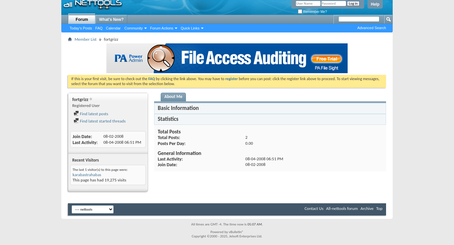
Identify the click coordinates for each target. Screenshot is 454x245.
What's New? (111, 19)
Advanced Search (371, 28)
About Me (173, 96)
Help (375, 4)
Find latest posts (91, 113)
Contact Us (314, 208)
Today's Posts (81, 28)
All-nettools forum (342, 208)
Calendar (113, 28)
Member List (85, 39)
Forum (82, 19)
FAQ (99, 28)
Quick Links (190, 28)
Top (379, 208)
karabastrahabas (87, 174)
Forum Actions (161, 28)
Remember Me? (312, 12)
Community (133, 28)
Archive (367, 208)
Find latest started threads (100, 121)
